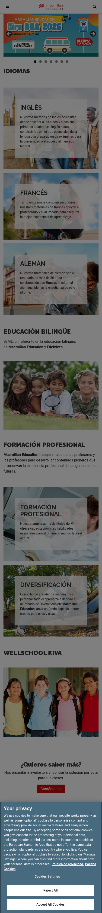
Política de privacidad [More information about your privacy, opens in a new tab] (68, 870)
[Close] (91, 819)
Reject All (50, 896)
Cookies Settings (47, 882)
